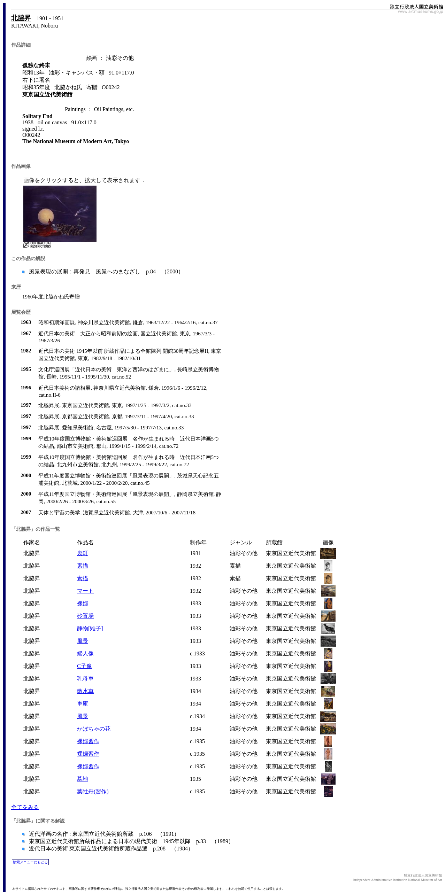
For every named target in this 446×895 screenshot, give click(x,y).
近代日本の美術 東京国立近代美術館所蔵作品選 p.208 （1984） (110, 848)
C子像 (84, 666)
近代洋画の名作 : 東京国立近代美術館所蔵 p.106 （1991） (103, 834)
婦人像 (85, 653)
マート (85, 591)
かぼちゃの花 (93, 729)
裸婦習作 (88, 741)
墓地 (82, 779)
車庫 (82, 704)
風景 (82, 641)
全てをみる (25, 807)
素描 (82, 566)
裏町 (82, 553)
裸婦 (82, 603)
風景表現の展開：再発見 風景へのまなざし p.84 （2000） (106, 271)
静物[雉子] (90, 628)
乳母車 (85, 679)
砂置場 (85, 616)
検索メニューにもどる (30, 862)
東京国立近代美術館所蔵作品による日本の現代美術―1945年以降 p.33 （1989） (131, 841)
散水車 (85, 691)
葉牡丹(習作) (93, 791)
